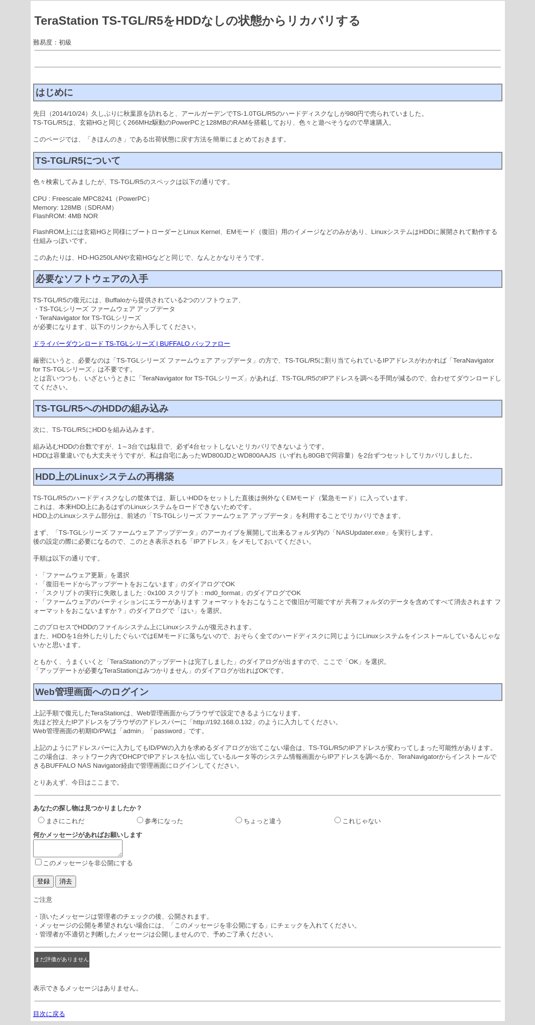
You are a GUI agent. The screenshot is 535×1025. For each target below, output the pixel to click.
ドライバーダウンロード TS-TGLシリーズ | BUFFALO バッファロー (131, 343)
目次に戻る (49, 1017)
